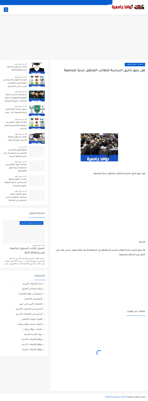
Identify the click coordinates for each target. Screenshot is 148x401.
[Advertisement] (74, 37)
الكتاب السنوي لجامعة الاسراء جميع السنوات (17, 138)
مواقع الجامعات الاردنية (32, 344)
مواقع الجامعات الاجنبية (31, 339)
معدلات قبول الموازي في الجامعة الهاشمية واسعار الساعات (16, 125)
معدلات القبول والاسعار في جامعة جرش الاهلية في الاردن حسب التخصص (15, 83)
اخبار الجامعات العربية (32, 283)
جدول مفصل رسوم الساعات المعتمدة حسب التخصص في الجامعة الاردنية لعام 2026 (16, 198)
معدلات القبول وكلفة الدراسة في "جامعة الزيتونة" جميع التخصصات (15, 182)
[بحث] (6, 9)
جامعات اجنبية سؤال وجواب (29, 324)
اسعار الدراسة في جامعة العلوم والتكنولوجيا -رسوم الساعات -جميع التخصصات (15, 98)
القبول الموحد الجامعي (32, 319)
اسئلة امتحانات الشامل (32, 288)
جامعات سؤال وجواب (135, 64)
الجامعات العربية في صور (30, 303)
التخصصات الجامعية (33, 298)
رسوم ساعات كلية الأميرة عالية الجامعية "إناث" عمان (16, 111)
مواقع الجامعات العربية (32, 349)
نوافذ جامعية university (115, 397)
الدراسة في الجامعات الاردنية (29, 314)
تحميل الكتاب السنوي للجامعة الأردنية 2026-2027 (27, 250)
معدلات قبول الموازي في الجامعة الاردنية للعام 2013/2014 (16, 168)
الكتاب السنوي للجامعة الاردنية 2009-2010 (17, 68)
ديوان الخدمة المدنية (33, 334)
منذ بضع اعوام (20, 64)
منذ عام (22, 147)
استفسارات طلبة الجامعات (30, 293)
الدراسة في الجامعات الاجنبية (29, 309)
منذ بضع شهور (19, 134)
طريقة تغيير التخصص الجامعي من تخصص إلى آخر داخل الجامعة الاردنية (15, 153)
